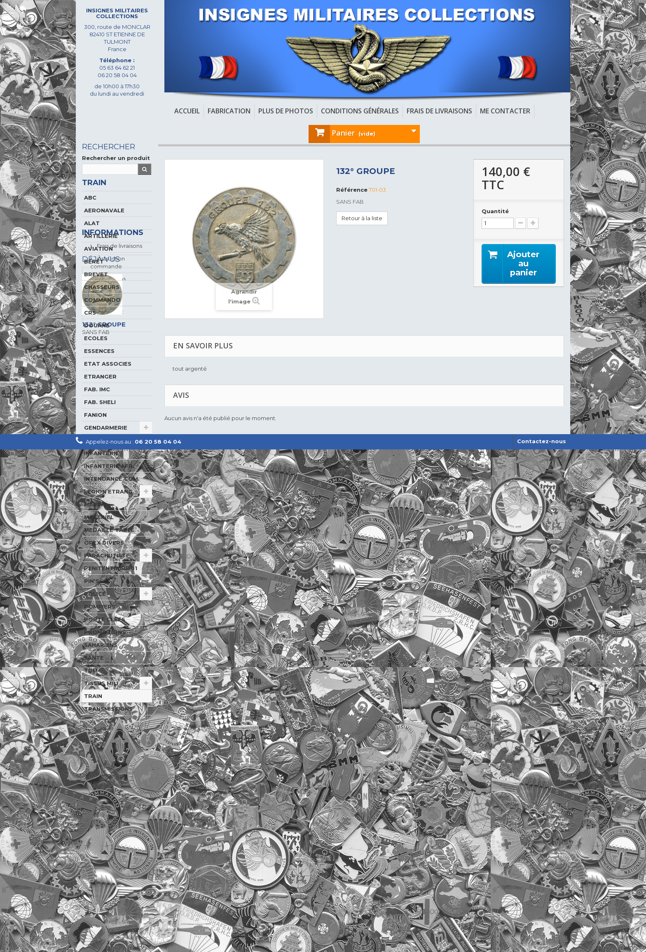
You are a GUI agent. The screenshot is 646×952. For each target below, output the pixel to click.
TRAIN (93, 708)
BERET (94, 273)
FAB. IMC (97, 401)
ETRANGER (100, 389)
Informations (112, 743)
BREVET (96, 286)
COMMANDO (102, 312)
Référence (351, 189)
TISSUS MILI (101, 695)
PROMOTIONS (105, 644)
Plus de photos (285, 110)
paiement (109, 819)
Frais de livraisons (439, 110)
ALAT (92, 235)
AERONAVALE (104, 222)
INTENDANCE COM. (112, 491)
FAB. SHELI (100, 414)
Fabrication (229, 110)
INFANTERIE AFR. (109, 478)
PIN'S (91, 593)
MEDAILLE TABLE (109, 542)
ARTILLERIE (101, 248)
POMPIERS (99, 619)
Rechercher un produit (116, 158)
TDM (91, 682)
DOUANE (97, 337)
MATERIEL (99, 529)
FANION (95, 427)
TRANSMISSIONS (108, 721)
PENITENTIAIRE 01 (110, 580)
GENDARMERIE (105, 440)
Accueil (187, 110)
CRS (90, 325)
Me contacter (505, 110)
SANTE (94, 670)
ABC (90, 210)
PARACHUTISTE (107, 567)
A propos (108, 807)
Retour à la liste (362, 218)
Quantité (495, 211)
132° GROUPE (104, 907)
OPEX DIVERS (104, 555)
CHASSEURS (101, 299)
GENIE (93, 452)
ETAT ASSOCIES (107, 376)
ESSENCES (99, 363)
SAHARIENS (100, 657)
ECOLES (96, 350)
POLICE (95, 606)
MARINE (95, 516)
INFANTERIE (101, 465)
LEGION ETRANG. (109, 504)
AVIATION (98, 261)
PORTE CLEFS (104, 631)
